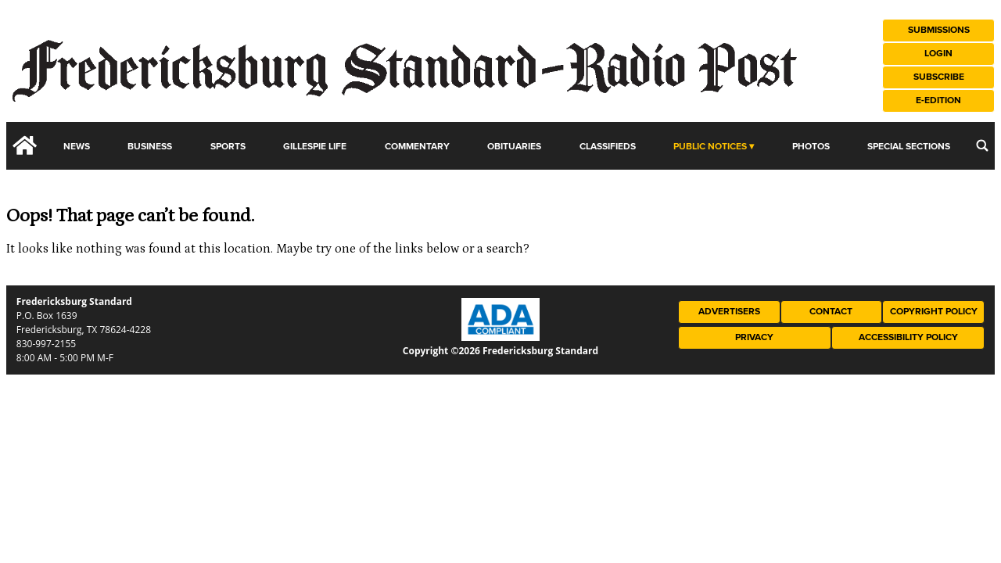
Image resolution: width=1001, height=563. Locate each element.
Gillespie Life (314, 146)
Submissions (939, 30)
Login (938, 53)
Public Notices (710, 146)
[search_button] (982, 145)
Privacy (754, 337)
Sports (228, 146)
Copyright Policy (934, 311)
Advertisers (729, 311)
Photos (811, 146)
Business (149, 146)
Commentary (417, 146)
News (76, 146)
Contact (830, 311)
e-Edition (938, 100)
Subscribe (938, 77)
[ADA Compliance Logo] (500, 337)
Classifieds (607, 146)
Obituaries (514, 146)
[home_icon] (25, 145)
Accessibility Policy (908, 337)
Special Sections (908, 146)
